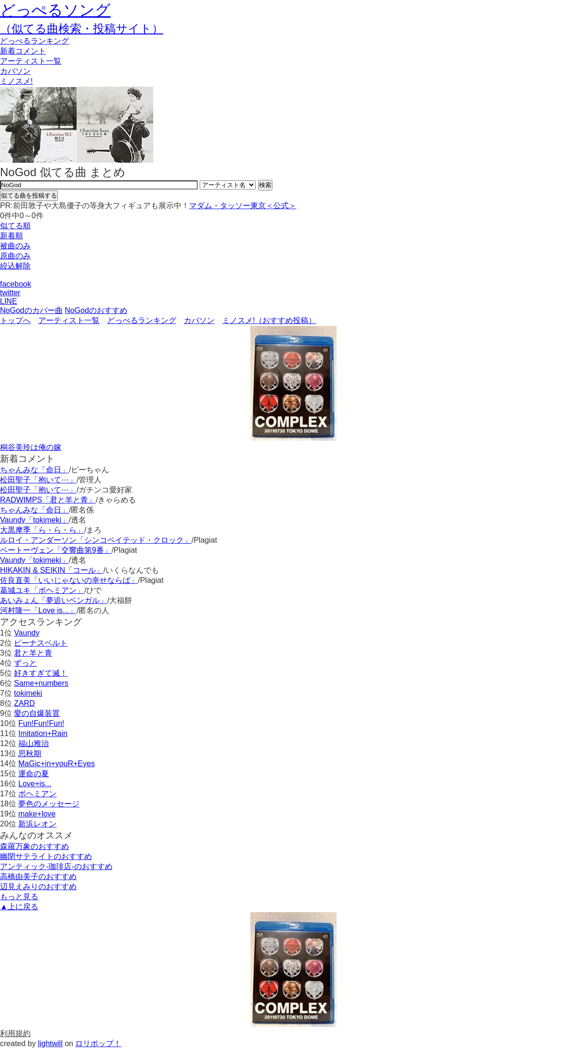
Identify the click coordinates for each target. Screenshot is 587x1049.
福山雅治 (33, 743)
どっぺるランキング (141, 320)
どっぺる (34, 41)
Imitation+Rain (43, 733)
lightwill (50, 1043)
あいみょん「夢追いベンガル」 (53, 600)
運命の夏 (33, 774)
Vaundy (26, 633)
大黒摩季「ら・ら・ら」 (42, 530)
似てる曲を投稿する (29, 195)
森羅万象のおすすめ (34, 846)
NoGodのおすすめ (96, 310)
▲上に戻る (19, 907)
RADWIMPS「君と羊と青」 (48, 500)
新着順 (11, 236)
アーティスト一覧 (69, 320)
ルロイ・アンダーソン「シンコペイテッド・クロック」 (96, 540)
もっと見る (19, 897)
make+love (37, 814)
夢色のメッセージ (48, 804)
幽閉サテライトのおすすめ (46, 856)
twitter (10, 293)
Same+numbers (41, 683)
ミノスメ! (16, 81)
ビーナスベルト (41, 643)
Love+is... (34, 784)
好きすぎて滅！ (41, 673)
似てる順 (15, 226)
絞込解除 (15, 266)
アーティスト (30, 61)
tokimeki (28, 693)
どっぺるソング (55, 10)
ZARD (24, 703)
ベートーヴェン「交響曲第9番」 (56, 550)
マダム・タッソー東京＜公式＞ (242, 205)
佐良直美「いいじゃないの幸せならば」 (69, 580)
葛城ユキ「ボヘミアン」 (42, 590)
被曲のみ (15, 246)
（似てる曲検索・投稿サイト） (81, 28)
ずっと (25, 663)
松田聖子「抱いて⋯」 (38, 480)
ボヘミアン (37, 794)
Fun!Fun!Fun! (41, 723)
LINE (8, 301)
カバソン (15, 71)
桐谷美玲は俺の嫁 (30, 447)
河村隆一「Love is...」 (38, 610)
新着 (23, 51)
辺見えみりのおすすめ (38, 886)
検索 (265, 185)
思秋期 (29, 753)
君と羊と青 (33, 653)
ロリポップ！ (98, 1043)
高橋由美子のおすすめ (38, 876)
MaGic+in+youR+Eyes (56, 763)
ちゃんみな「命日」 (34, 470)
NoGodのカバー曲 (31, 310)
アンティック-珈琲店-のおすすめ (56, 866)
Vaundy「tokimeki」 (34, 520)
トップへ (15, 320)
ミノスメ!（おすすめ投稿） (269, 320)
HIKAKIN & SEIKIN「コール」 (51, 570)
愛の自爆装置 (37, 713)
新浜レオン (37, 824)
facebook (15, 284)
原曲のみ (15, 256)
